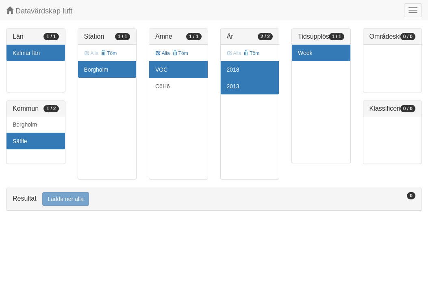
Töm (109, 53)
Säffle (20, 141)
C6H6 (162, 86)
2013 (233, 86)
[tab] (214, 199)
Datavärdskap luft (39, 11)
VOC (161, 69)
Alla (163, 53)
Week (305, 53)
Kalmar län (26, 53)
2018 (233, 69)
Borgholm (25, 124)
